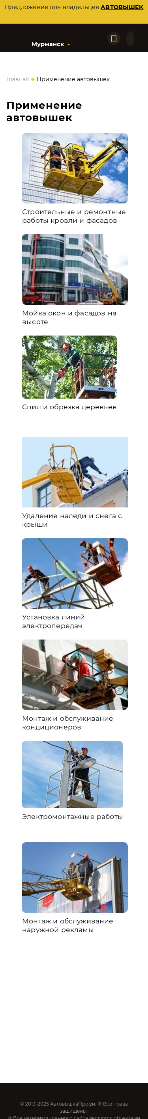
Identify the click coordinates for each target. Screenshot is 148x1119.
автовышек (122, 7)
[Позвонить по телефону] (113, 38)
